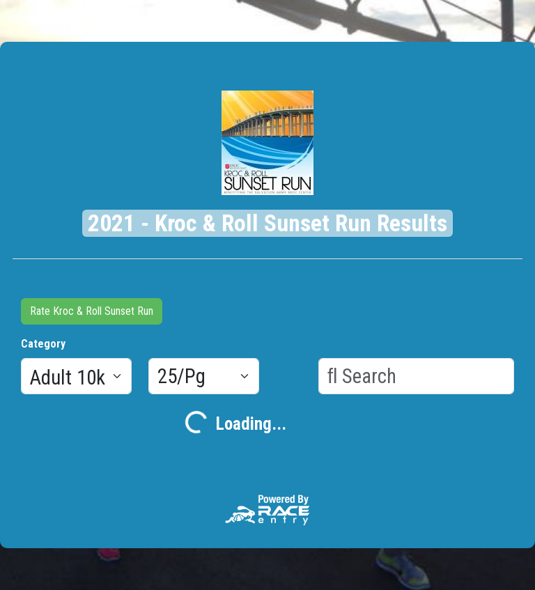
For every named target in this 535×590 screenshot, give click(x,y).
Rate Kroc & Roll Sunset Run (91, 311)
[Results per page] (203, 376)
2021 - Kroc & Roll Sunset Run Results (267, 223)
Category (43, 343)
